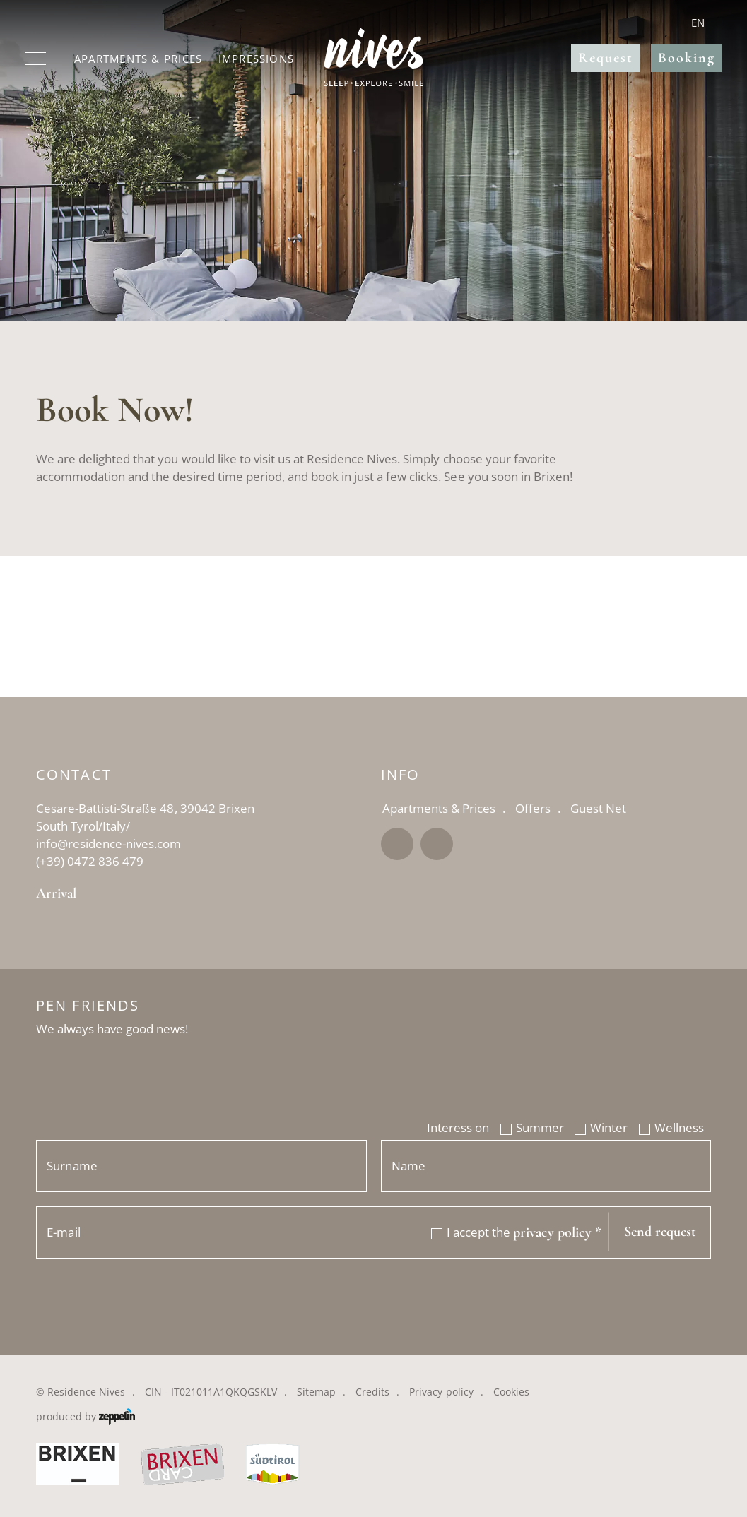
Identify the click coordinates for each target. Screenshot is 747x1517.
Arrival (56, 893)
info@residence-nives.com (108, 843)
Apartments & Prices (138, 59)
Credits (372, 1391)
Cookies (511, 1391)
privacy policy (557, 1232)
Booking (686, 57)
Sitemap (316, 1391)
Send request (660, 1232)
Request (605, 57)
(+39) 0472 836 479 (89, 861)
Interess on (458, 1127)
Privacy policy (441, 1391)
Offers (533, 808)
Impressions (256, 59)
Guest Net (598, 808)
